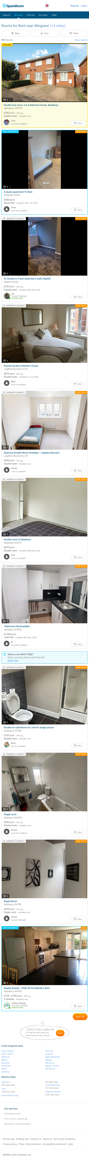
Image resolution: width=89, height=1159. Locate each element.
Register (74, 5)
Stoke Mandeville (52, 1057)
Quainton (49, 1054)
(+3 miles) (57, 26)
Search (6, 15)
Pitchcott (49, 1051)
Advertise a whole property (17, 1123)
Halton (4, 1069)
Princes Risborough (9, 1095)
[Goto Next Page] (80, 1016)
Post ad (31, 15)
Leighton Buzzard (53, 1091)
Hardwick (5, 1072)
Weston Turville (51, 1066)
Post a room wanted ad (15, 1118)
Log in (84, 5)
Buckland (5, 1063)
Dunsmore (5, 1066)
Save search (81, 39)
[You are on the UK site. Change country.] (47, 5)
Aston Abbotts (7, 1051)
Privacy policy (10, 1144)
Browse (18, 15)
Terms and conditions (64, 1138)
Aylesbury (5, 1057)
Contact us (35, 1138)
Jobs (70, 1144)
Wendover (49, 1063)
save (60, 1033)
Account (43, 15)
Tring (3, 1088)
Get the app (9, 1138)
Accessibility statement (54, 1144)
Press (22, 1144)
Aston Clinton (7, 1054)
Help (54, 15)
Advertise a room (12, 1113)
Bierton (4, 1060)
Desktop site (22, 1138)
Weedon (48, 1060)
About (47, 1138)
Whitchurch (50, 1069)
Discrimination (33, 1144)
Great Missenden (52, 1085)
